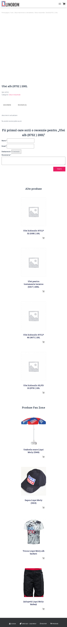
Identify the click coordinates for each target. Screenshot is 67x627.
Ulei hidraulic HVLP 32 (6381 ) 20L (33, 232)
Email (4, 146)
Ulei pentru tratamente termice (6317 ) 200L (33, 284)
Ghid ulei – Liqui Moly (28, 624)
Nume (4, 141)
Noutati (43, 623)
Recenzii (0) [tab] (22, 105)
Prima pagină (5, 12)
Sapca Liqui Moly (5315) (33, 501)
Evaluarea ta (7, 151)
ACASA (12, 624)
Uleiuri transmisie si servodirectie (23, 12)
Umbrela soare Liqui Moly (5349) (33, 451)
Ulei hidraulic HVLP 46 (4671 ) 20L (33, 336)
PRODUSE (54, 623)
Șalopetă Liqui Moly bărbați (33, 603)
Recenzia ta (6, 155)
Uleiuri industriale (40, 12)
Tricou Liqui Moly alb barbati (33, 552)
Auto (11, 12)
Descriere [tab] (7, 105)
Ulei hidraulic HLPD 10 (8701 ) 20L (33, 386)
